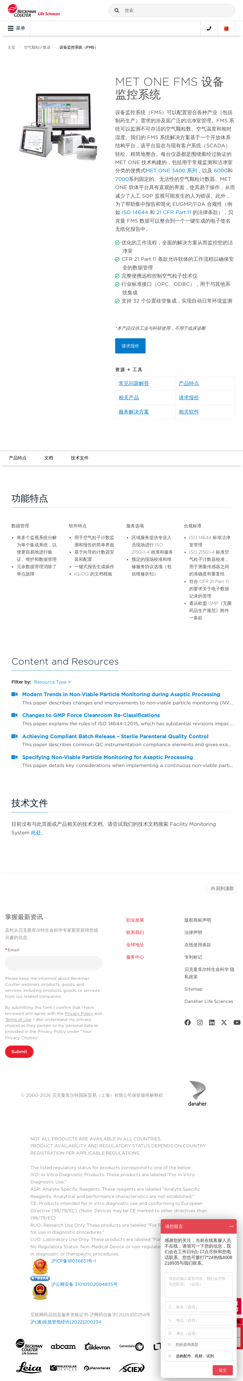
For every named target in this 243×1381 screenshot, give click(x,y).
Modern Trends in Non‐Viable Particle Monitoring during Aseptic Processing (121, 694)
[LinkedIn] (212, 1024)
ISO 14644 (135, 212)
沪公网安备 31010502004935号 (84, 1284)
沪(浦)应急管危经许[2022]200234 (65, 1321)
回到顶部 (222, 888)
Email (12, 950)
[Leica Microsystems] (29, 1369)
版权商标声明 (197, 920)
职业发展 (135, 920)
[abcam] (63, 1347)
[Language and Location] (226, 28)
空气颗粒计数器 (37, 47)
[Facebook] (187, 1024)
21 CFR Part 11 (173, 212)
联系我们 (135, 932)
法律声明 (193, 932)
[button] (116, 10)
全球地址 (135, 944)
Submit (19, 1051)
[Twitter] (224, 1024)
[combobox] (172, 10)
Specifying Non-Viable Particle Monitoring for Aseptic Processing (107, 757)
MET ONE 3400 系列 (171, 171)
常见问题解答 (134, 383)
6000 (220, 171)
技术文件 (80, 457)
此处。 (38, 833)
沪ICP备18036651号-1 (73, 1260)
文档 (48, 457)
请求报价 (130, 345)
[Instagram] (200, 1024)
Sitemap (193, 988)
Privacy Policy (79, 1013)
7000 (122, 179)
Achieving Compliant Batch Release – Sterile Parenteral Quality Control (115, 736)
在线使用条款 (197, 944)
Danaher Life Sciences (208, 1001)
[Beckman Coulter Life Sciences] (34, 10)
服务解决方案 (134, 412)
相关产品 (129, 398)
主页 (11, 47)
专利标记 (193, 957)
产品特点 (189, 383)
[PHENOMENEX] (97, 1369)
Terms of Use (18, 1019)
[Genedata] (132, 1348)
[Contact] (209, 28)
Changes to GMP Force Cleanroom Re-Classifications (91, 715)
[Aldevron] (97, 1347)
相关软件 (189, 412)
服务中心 (135, 957)
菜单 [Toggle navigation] (16, 28)
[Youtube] (237, 1024)
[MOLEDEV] (63, 1369)
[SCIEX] (132, 1369)
